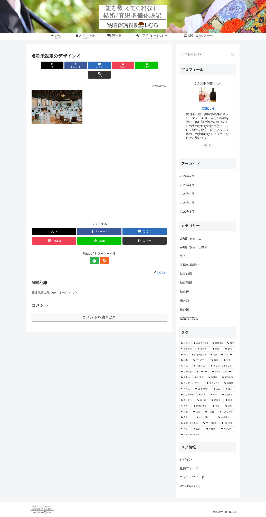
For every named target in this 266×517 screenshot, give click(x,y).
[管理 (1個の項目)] (185, 406)
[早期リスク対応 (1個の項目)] (190, 423)
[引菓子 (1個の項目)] (199, 377)
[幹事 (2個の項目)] (185, 360)
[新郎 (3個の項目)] (217, 349)
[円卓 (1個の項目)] (185, 428)
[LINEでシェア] (134, 65)
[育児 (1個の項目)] (218, 388)
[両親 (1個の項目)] (202, 394)
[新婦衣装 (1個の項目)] (186, 371)
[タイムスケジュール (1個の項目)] (223, 371)
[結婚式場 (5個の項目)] (218, 343)
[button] (156, 65)
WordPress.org (190, 486)
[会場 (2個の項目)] (230, 349)
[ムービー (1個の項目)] (202, 371)
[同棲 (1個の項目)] (185, 411)
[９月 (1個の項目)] (217, 406)
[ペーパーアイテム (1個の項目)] (207, 434)
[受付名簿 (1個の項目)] (228, 377)
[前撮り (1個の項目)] (217, 400)
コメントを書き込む (99, 308)
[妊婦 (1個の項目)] (198, 428)
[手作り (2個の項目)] (229, 360)
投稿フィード (189, 468)
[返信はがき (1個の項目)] (202, 388)
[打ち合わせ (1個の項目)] (188, 394)
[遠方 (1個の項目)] (230, 388)
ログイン (186, 459)
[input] (207, 54)
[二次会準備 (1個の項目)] (227, 411)
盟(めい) (207, 108)
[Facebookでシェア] (65, 65)
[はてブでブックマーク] (88, 65)
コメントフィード (192, 477)
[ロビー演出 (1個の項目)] (205, 417)
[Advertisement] (99, 167)
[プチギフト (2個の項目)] (200, 360)
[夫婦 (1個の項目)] (197, 411)
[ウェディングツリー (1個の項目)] (192, 383)
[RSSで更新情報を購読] (103, 251)
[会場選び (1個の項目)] (226, 417)
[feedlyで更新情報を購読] (95, 251)
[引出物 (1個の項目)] (186, 377)
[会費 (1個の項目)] (186, 417)
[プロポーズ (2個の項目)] (228, 354)
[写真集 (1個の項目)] (186, 388)
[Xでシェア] (42, 65)
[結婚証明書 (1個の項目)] (201, 406)
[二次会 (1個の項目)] (210, 411)
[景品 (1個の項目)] (230, 406)
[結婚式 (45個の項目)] (185, 343)
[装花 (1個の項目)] (185, 366)
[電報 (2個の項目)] (214, 354)
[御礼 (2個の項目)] (184, 354)
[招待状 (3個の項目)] (203, 349)
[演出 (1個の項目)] (214, 394)
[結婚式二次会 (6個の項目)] (201, 343)
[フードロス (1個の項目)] (211, 423)
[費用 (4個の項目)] (231, 343)
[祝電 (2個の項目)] (216, 360)
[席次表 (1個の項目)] (202, 400)
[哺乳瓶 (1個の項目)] (213, 377)
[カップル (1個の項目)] (228, 428)
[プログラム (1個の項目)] (213, 383)
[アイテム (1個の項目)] (187, 400)
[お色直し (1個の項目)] (228, 394)
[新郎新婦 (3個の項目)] (187, 349)
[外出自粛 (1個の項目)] (228, 423)
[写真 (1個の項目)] (230, 400)
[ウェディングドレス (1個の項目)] (222, 366)
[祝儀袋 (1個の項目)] (229, 383)
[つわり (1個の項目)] (212, 428)
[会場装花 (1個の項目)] (200, 366)
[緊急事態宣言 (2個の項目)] (199, 354)
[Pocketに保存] (111, 65)
